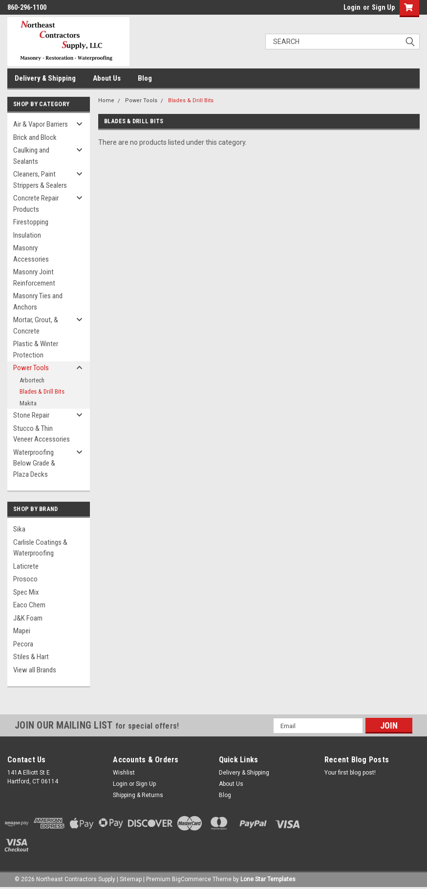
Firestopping (30, 222)
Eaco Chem (29, 604)
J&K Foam (28, 618)
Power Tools (31, 367)
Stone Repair (31, 415)
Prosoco (25, 579)
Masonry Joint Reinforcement (34, 277)
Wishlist (124, 772)
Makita (28, 403)
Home (106, 100)
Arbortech (32, 380)
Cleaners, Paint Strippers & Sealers (40, 180)
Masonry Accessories (31, 254)
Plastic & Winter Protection (35, 349)
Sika (19, 529)
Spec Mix (26, 592)
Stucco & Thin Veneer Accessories (41, 434)
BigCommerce (191, 879)
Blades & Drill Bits (42, 391)
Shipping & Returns (138, 795)
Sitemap (131, 879)
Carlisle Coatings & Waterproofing (40, 548)
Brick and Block (35, 137)
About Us (107, 78)
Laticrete (26, 566)
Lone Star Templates (268, 879)
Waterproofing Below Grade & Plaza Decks (34, 463)
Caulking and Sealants (31, 156)
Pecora (23, 644)
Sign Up (383, 7)
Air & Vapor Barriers (40, 124)
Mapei (21, 630)
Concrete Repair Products (36, 204)
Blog (145, 78)
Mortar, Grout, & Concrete (35, 325)
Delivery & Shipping (45, 78)
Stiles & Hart (31, 656)
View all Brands (34, 670)
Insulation (27, 235)
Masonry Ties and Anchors (38, 301)
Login (352, 7)
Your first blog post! (350, 772)
